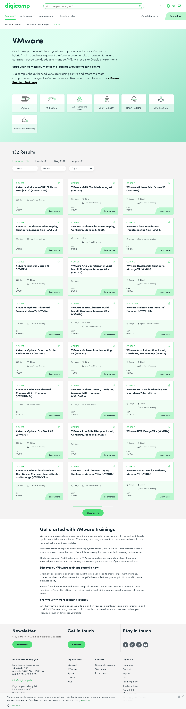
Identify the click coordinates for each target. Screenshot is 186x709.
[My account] (168, 7)
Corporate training (105, 664)
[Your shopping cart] (179, 6)
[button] (62, 705)
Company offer (46, 15)
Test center (101, 669)
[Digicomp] (17, 6)
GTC (125, 677)
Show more (93, 512)
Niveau (18, 168)
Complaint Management (130, 691)
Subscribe (22, 644)
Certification (26, 15)
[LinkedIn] (139, 644)
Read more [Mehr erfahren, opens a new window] (85, 700)
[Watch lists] (173, 6)
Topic (74, 168)
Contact (76, 644)
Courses (9, 15)
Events (41, 161)
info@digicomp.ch (22, 680)
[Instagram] (132, 644)
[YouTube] (145, 644)
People (77, 161)
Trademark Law (131, 685)
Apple (71, 673)
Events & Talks (67, 15)
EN (161, 5)
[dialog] (93, 701)
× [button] (183, 697)
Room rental (101, 673)
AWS (70, 681)
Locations (128, 664)
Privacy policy (130, 681)
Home (8, 24)
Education (20, 161)
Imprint (126, 673)
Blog (59, 161)
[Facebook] (125, 644)
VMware (72, 669)
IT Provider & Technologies (37, 24)
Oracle (71, 677)
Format (47, 168)
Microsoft (72, 664)
